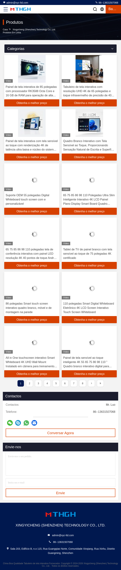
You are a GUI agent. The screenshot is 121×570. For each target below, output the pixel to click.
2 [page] (29, 383)
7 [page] (73, 383)
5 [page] (56, 383)
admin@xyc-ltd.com (15, 2)
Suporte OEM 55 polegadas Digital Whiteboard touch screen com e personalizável (27, 199)
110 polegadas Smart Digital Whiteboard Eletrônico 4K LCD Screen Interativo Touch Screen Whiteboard (88, 308)
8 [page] (82, 383)
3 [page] (38, 383)
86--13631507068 (106, 2)
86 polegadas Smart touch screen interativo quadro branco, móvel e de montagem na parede (29, 308)
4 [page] (47, 383)
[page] (91, 383)
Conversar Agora (60, 433)
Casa (5, 29)
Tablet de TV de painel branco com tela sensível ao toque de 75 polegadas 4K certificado (87, 253)
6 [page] (65, 383)
